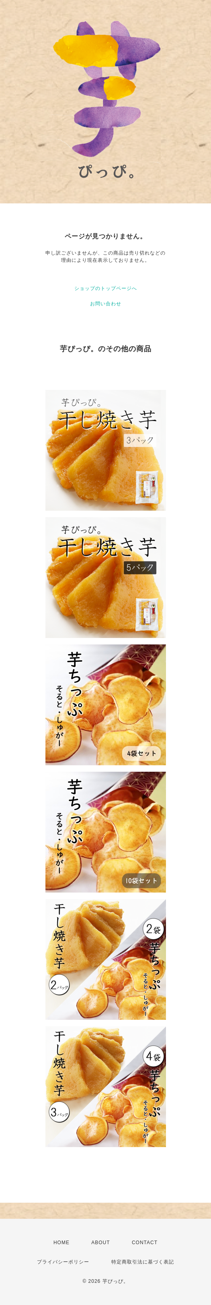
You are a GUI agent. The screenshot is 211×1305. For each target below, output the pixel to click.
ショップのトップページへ (105, 288)
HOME (61, 1242)
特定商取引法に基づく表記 (142, 1262)
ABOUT (100, 1242)
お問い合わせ (105, 304)
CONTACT (145, 1242)
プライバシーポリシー (63, 1262)
